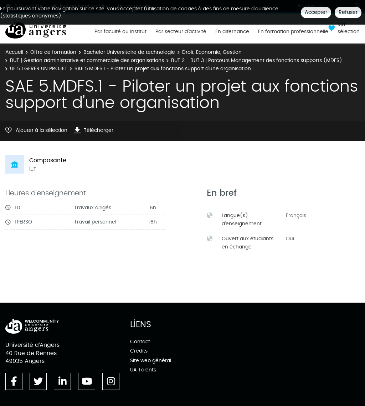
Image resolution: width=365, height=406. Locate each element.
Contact (140, 341)
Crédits (139, 351)
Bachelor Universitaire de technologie (129, 52)
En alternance (232, 31)
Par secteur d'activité (180, 31)
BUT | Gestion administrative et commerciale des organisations (87, 60)
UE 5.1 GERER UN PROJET (38, 68)
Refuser (348, 12)
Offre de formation (53, 52)
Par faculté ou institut (120, 31)
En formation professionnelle (293, 31)
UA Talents (143, 370)
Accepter (316, 12)
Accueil (14, 52)
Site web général (150, 360)
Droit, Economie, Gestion (212, 52)
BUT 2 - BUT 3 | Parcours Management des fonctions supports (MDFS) (256, 60)
